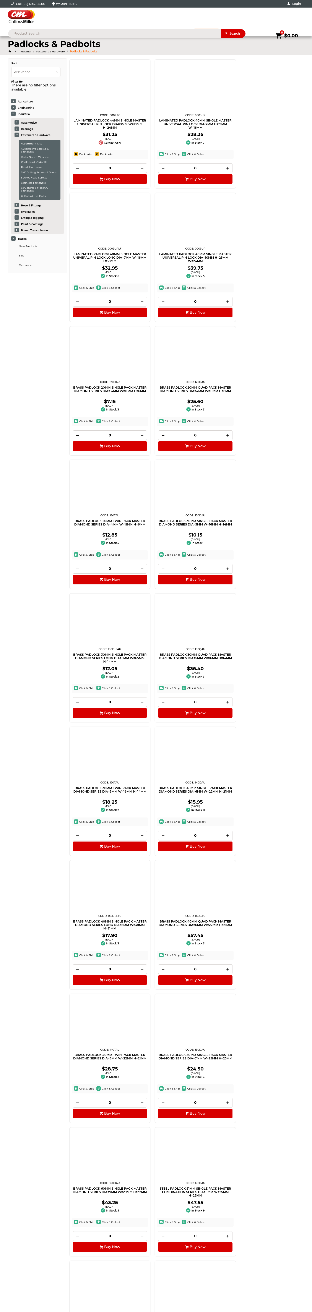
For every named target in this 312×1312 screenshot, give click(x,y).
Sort (14, 63)
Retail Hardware (31, 167)
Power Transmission (34, 230)
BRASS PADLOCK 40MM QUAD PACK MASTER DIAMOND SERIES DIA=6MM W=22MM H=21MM (156, 542)
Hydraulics (28, 211)
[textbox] (149, 17)
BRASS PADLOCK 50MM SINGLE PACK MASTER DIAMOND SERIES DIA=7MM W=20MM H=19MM (156, 820)
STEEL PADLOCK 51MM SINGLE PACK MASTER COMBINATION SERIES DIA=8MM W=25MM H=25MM (156, 681)
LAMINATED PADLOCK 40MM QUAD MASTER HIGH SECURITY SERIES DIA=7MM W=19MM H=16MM (215, 820)
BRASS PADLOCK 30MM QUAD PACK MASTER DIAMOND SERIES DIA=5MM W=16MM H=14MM (156, 403)
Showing (40, 1180)
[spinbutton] (97, 172)
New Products (28, 246)
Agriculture (25, 101)
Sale (21, 255)
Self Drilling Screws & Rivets (39, 172)
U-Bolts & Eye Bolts (33, 196)
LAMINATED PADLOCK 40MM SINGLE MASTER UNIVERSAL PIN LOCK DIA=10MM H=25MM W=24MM (274, 125)
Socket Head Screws (34, 177)
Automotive (29, 122)
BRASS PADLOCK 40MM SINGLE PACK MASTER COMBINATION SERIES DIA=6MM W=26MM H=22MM (156, 1099)
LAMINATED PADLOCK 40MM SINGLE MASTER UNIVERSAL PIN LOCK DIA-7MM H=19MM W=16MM (156, 125)
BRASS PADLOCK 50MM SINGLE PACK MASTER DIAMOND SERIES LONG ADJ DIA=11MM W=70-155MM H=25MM (215, 681)
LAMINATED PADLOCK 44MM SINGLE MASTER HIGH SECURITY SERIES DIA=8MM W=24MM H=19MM (275, 681)
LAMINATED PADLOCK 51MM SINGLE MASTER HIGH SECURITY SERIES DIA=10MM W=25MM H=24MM (274, 960)
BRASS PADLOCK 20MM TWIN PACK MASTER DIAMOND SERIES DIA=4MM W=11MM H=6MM (215, 264)
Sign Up (271, 1210)
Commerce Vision (53, 1297)
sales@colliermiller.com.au (247, 1241)
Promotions (209, 32)
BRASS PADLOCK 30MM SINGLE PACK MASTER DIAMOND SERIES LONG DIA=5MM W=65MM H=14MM (97, 403)
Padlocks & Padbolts (34, 162)
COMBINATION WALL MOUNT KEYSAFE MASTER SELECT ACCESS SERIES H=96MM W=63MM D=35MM (215, 960)
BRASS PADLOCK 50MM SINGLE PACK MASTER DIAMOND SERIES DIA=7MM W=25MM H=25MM (274, 542)
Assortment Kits (31, 143)
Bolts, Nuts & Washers (35, 157)
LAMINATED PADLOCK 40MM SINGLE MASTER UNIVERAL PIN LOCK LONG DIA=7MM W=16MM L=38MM (215, 125)
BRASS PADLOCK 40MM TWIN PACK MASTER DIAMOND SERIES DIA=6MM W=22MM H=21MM (215, 542)
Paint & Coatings (32, 224)
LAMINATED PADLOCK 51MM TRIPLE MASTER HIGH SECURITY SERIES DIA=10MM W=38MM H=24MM (96, 1099)
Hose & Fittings (31, 205)
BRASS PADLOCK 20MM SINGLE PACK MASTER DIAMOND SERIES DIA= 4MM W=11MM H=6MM (97, 264)
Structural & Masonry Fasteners (34, 189)
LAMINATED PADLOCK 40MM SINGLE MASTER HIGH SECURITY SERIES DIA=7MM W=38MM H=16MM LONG (97, 960)
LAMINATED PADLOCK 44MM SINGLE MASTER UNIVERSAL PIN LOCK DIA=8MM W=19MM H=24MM (97, 125)
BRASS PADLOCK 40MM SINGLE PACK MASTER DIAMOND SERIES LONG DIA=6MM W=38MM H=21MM (97, 542)
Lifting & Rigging (32, 217)
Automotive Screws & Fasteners (35, 150)
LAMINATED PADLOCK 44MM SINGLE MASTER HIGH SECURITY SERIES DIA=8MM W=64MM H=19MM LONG (97, 820)
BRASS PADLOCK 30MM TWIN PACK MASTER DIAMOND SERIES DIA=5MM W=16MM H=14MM (215, 403)
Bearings (27, 129)
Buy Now (99, 184)
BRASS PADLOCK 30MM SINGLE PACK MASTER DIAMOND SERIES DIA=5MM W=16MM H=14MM (274, 264)
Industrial (24, 114)
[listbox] (35, 72)
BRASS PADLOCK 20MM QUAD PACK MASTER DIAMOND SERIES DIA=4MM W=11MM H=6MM (156, 264)
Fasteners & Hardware (35, 135)
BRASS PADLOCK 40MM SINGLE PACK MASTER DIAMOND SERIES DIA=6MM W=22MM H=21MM (274, 403)
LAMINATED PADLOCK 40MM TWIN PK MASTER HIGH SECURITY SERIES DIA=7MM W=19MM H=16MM (156, 960)
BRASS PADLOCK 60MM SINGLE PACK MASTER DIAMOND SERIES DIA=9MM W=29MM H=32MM (97, 681)
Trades (22, 238)
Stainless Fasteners (33, 182)
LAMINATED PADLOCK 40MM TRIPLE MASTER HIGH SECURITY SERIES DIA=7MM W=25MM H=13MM (275, 820)
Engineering (26, 107)
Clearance (25, 265)
